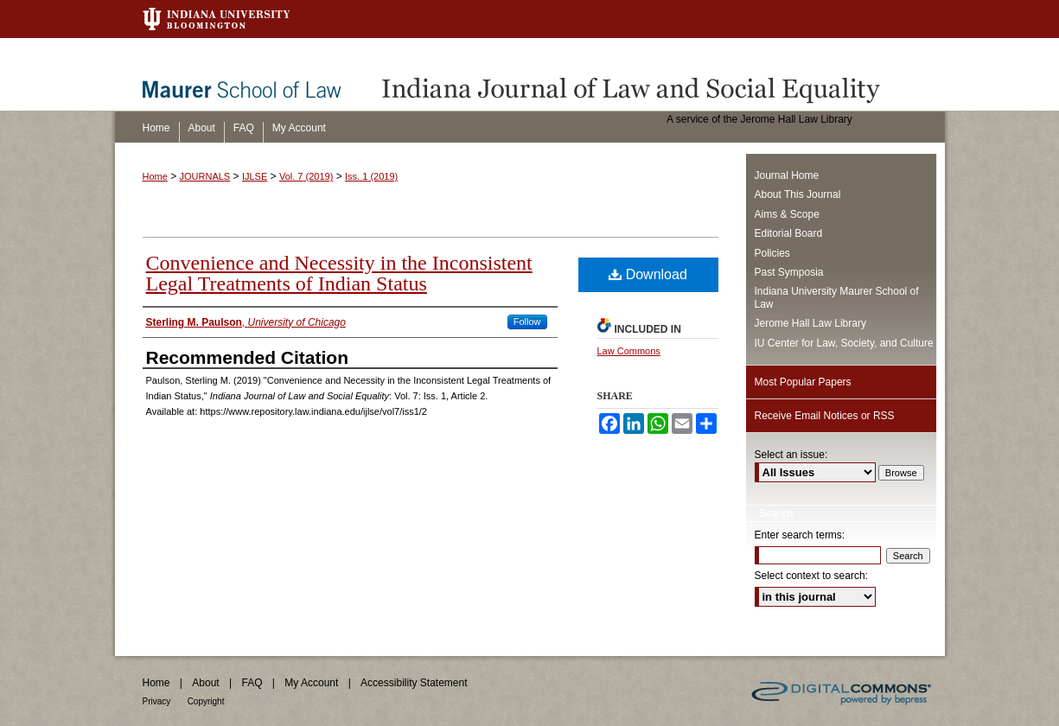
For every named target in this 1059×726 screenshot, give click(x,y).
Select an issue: (791, 455)
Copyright (206, 701)
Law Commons (628, 351)
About (205, 683)
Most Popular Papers (803, 382)
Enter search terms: (800, 535)
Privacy (157, 701)
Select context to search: (811, 576)
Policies (772, 253)
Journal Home (787, 175)
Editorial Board (789, 233)
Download (648, 274)
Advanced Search (800, 626)
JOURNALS (205, 176)
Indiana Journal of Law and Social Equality (660, 74)
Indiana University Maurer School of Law (837, 297)
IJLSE (254, 176)
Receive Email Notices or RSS (825, 416)
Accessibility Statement (413, 683)
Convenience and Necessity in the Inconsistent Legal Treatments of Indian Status (339, 273)
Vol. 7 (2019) (306, 176)
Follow (527, 321)
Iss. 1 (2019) (371, 176)
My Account (311, 683)
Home (155, 176)
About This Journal (798, 194)
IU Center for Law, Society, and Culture (844, 343)
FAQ (251, 683)
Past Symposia (789, 272)
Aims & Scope (787, 214)
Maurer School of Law (254, 74)
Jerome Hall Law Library (810, 323)
